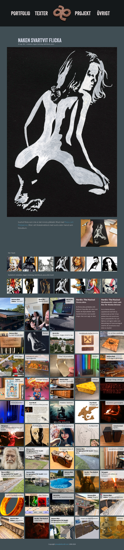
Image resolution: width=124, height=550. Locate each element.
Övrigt (103, 13)
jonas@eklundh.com (62, 544)
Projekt (83, 13)
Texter (41, 13)
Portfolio (20, 13)
